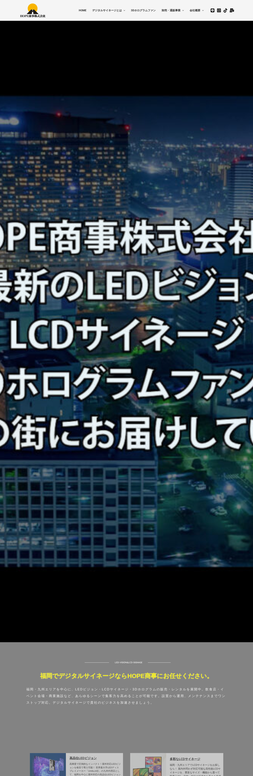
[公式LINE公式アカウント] (212, 10)
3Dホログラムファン (144, 10)
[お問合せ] (232, 10)
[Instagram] (219, 10)
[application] (125, 10)
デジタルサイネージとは (110, 10)
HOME (84, 10)
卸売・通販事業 (173, 10)
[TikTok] (225, 10)
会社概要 (197, 10)
